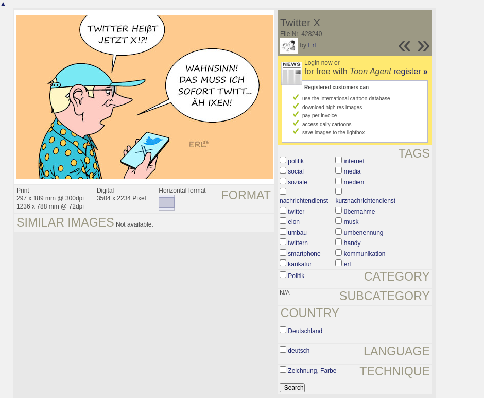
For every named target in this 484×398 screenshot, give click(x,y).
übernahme (359, 211)
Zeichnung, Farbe (312, 370)
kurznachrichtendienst (365, 200)
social (296, 171)
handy (352, 243)
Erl (312, 45)
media (352, 171)
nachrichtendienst (304, 200)
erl (347, 264)
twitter (296, 211)
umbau (297, 232)
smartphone (304, 253)
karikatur (300, 264)
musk (351, 222)
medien (354, 182)
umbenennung (364, 232)
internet (354, 161)
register (410, 71)
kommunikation (365, 253)
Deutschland (305, 331)
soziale (297, 182)
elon (294, 222)
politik (296, 161)
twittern (298, 243)
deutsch (298, 350)
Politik (296, 276)
